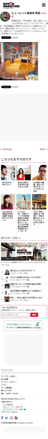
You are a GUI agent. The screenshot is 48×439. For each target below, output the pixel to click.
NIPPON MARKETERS (14, 5)
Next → (44, 149)
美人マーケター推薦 (12, 407)
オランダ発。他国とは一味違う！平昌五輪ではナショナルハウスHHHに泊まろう (38, 218)
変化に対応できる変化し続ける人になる (23, 184)
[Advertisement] (24, 117)
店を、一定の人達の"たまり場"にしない (26, 298)
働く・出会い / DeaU (9, 393)
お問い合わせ (6, 402)
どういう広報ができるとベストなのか (25, 277)
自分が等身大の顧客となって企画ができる (26, 291)
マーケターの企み (8, 376)
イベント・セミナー (9, 382)
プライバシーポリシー (10, 412)
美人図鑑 (4, 379)
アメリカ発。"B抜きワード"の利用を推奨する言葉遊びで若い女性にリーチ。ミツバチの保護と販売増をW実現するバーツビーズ (23, 221)
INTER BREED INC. (10, 423)
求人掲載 (8, 404)
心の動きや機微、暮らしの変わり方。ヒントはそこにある (38, 186)
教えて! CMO (6, 390)
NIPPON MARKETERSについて (13, 399)
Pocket (15, 37)
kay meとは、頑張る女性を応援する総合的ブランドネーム (8, 215)
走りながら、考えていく (7, 183)
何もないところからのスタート (22, 271)
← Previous (6, 149)
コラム (3, 385)
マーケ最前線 (6, 387)
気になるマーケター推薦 (14, 409)
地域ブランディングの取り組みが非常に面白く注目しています (26, 284)
